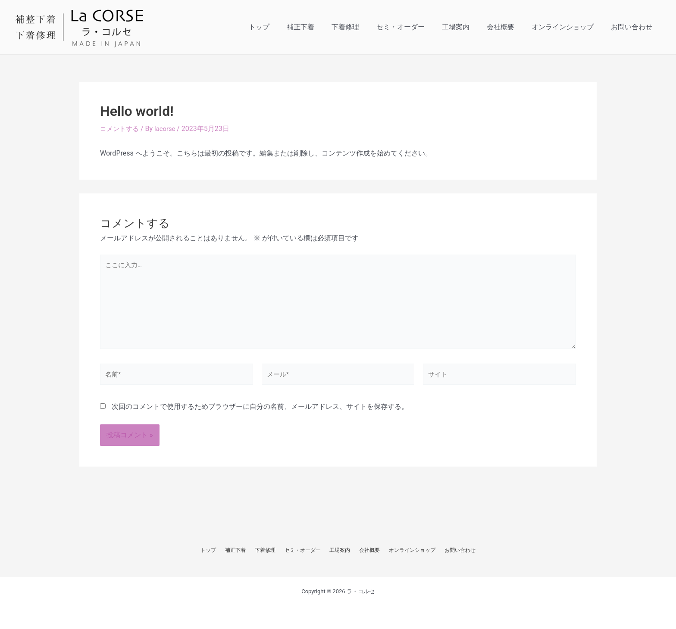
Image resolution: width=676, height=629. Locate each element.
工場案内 (468, 27)
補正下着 (323, 27)
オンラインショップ (568, 27)
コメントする (120, 129)
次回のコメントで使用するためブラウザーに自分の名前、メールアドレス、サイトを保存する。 (260, 415)
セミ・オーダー (416, 27)
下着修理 (364, 27)
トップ (285, 27)
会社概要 (509, 27)
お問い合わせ (633, 27)
